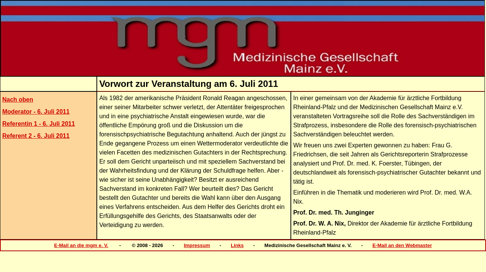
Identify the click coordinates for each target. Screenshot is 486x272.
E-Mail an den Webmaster (402, 245)
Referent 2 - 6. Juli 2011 (36, 136)
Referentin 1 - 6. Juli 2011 (38, 124)
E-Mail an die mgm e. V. (81, 245)
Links (237, 245)
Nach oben (17, 99)
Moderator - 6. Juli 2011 (36, 111)
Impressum (197, 245)
